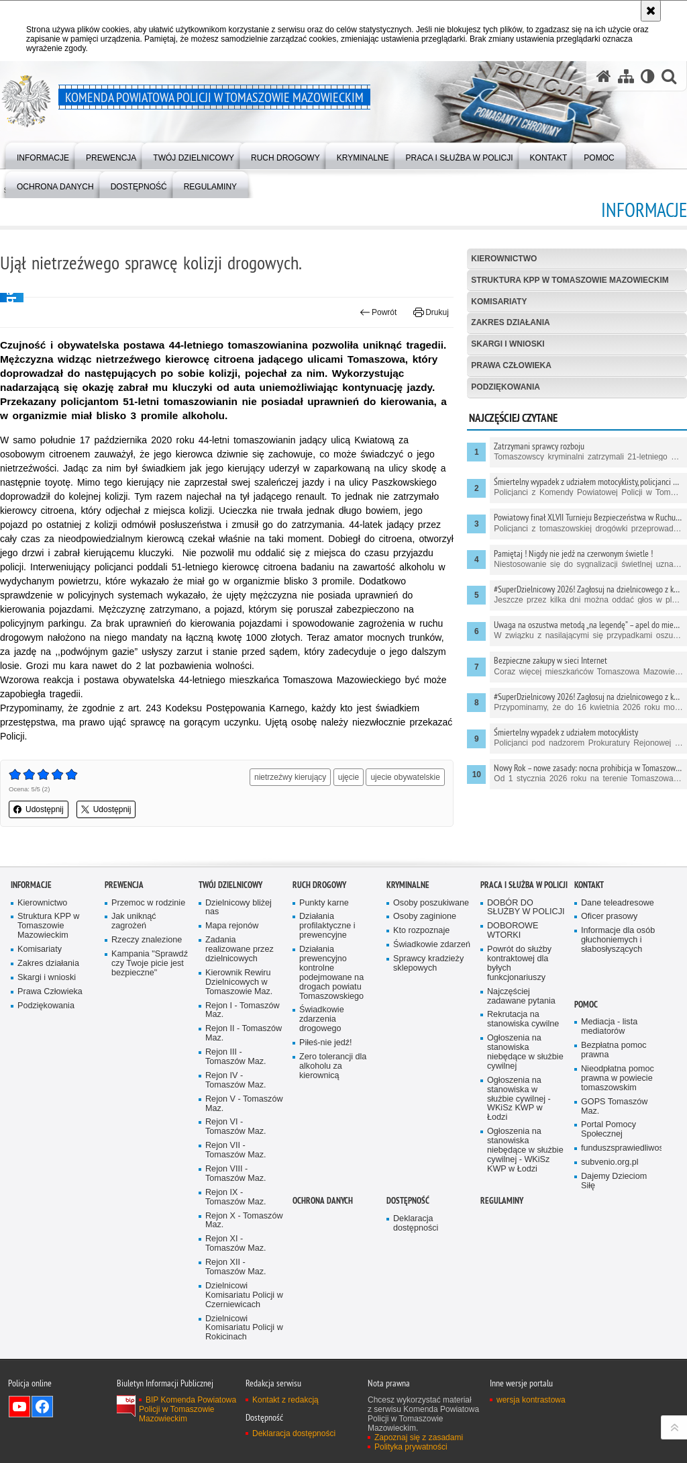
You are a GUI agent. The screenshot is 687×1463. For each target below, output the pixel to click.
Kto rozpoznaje (421, 930)
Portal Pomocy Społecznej (608, 1129)
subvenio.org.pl (610, 1162)
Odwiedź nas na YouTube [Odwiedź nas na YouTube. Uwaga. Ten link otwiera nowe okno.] (19, 1406)
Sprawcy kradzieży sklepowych (428, 964)
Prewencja (124, 885)
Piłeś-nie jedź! (325, 1042)
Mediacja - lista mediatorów (609, 1027)
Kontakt (589, 885)
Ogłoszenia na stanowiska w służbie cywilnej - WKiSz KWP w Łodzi (519, 1099)
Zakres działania (510, 322)
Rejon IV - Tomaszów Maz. (235, 1080)
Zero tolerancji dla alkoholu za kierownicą (332, 1066)
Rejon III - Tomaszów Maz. (235, 1057)
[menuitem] (43, 154)
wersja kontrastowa (531, 1400)
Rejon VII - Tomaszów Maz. (235, 1150)
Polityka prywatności (410, 1447)
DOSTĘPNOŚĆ (407, 1200)
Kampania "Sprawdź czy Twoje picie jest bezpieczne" (149, 963)
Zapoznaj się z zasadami (418, 1437)
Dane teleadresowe (617, 903)
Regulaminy (501, 1200)
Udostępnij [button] (38, 809)
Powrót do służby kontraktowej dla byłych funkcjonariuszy (519, 963)
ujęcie (348, 777)
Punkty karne (324, 903)
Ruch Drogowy (319, 885)
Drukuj (431, 312)
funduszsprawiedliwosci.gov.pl (620, 1148)
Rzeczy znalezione (146, 940)
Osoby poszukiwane (431, 903)
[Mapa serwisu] (626, 76)
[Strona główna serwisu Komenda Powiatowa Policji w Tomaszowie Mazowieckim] (603, 76)
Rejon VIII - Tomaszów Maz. (235, 1174)
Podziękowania (505, 387)
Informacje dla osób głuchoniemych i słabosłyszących (618, 940)
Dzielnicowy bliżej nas (238, 908)
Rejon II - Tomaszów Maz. (243, 1033)
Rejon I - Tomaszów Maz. (242, 1011)
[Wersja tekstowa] (648, 76)
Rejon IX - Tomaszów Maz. (235, 1197)
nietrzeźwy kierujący (290, 777)
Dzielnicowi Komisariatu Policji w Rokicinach (244, 1328)
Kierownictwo (504, 258)
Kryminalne (407, 885)
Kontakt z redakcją (285, 1400)
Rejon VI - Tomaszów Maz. (235, 1127)
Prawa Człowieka (511, 365)
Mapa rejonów (231, 926)
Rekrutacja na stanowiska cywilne (523, 1019)
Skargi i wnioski (507, 344)
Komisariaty (499, 301)
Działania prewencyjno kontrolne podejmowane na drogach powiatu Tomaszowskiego (331, 972)
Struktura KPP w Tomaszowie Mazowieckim (569, 280)
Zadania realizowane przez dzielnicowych (239, 949)
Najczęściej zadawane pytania (521, 996)
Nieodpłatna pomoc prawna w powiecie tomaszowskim (617, 1078)
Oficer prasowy (609, 916)
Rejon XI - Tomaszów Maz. (235, 1244)
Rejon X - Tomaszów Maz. (244, 1221)
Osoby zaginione (424, 916)
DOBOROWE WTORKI (512, 931)
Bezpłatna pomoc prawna (614, 1050)
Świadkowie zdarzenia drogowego (321, 1019)
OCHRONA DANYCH (323, 1200)
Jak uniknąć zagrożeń (133, 921)
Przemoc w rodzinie (148, 903)
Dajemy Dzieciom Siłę (614, 1181)
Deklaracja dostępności (415, 1223)
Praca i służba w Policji (524, 885)
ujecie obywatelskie (404, 777)
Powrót (378, 312)
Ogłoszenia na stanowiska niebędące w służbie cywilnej (525, 1052)
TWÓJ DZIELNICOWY (230, 885)
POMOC (586, 1004)
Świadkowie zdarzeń (431, 944)
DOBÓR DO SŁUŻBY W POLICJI (526, 908)
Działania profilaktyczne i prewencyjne (327, 926)
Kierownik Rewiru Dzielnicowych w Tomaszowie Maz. (238, 982)
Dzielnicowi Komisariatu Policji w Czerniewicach (244, 1295)
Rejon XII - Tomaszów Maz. (235, 1267)
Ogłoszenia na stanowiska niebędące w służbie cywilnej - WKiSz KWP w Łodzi (525, 1150)
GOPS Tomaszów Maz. (614, 1107)
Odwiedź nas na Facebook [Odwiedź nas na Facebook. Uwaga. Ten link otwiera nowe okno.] (42, 1406)
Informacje (31, 885)
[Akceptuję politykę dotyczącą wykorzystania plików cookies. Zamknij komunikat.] (651, 10)
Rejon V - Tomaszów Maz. (244, 1104)
